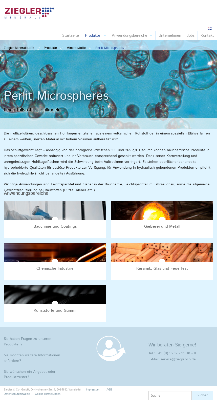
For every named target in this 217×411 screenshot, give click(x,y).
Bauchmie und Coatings (55, 226)
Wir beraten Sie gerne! (172, 345)
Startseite (70, 35)
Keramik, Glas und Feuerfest (162, 268)
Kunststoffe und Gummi (55, 311)
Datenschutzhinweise (17, 394)
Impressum (92, 390)
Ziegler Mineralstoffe (19, 48)
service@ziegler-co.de (178, 359)
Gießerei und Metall (162, 226)
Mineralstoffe (76, 48)
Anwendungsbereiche (129, 35)
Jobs (190, 35)
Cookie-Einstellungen (47, 394)
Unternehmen (170, 35)
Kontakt (207, 35)
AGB (109, 390)
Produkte (92, 35)
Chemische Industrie (55, 268)
